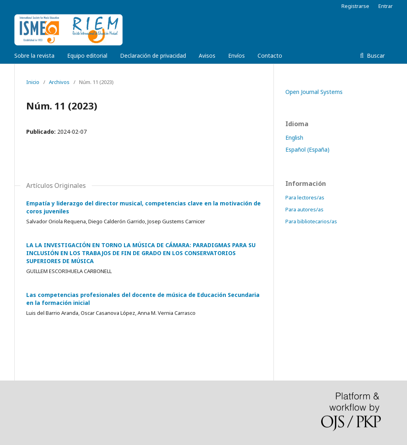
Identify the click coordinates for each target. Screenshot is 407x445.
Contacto (270, 55)
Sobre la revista (34, 55)
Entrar (385, 6)
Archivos (59, 82)
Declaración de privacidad (153, 55)
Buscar (375, 55)
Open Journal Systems (314, 92)
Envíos (236, 55)
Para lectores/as (304, 197)
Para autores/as (304, 209)
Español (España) (307, 149)
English (294, 137)
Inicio (32, 82)
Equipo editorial (87, 55)
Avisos (207, 55)
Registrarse (355, 6)
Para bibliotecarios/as (311, 221)
